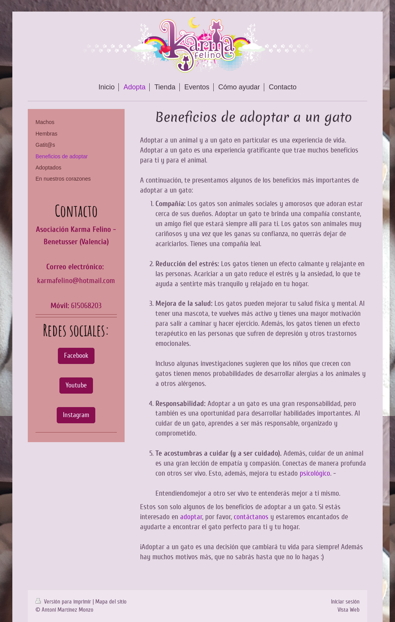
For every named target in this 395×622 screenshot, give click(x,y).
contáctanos (251, 517)
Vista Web (349, 609)
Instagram (76, 415)
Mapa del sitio (111, 601)
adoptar (191, 517)
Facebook (76, 355)
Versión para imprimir (64, 601)
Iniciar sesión (345, 601)
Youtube (76, 385)
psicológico (315, 473)
